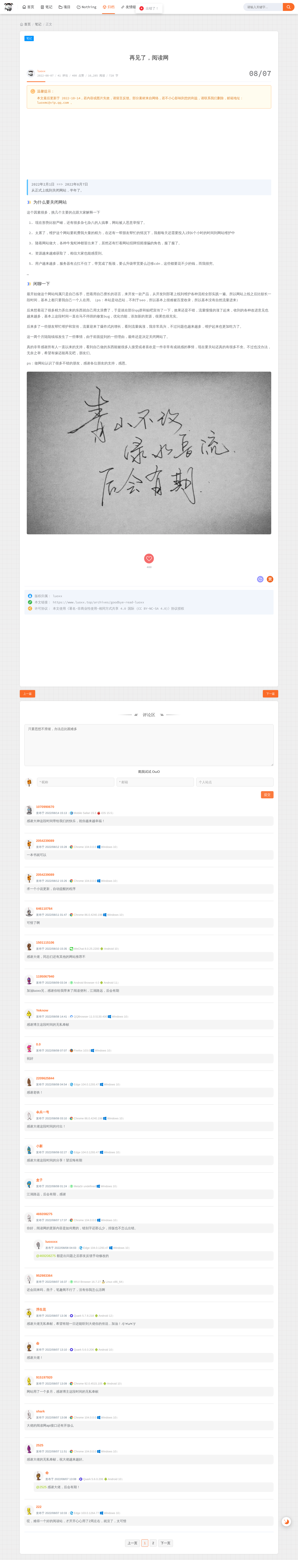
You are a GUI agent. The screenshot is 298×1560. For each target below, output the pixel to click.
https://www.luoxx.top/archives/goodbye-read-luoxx (98, 571)
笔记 (46, 7)
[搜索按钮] (289, 7)
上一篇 (27, 662)
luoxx (41, 71)
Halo (141, 1544)
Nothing (86, 7)
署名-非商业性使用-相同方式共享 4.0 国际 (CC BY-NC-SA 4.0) (118, 577)
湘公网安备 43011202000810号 (150, 1554)
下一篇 (270, 662)
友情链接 (130, 7)
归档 (108, 7)
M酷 (176, 1544)
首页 (28, 7)
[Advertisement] (149, 143)
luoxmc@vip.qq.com (53, 102)
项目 (64, 7)
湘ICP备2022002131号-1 (163, 1539)
